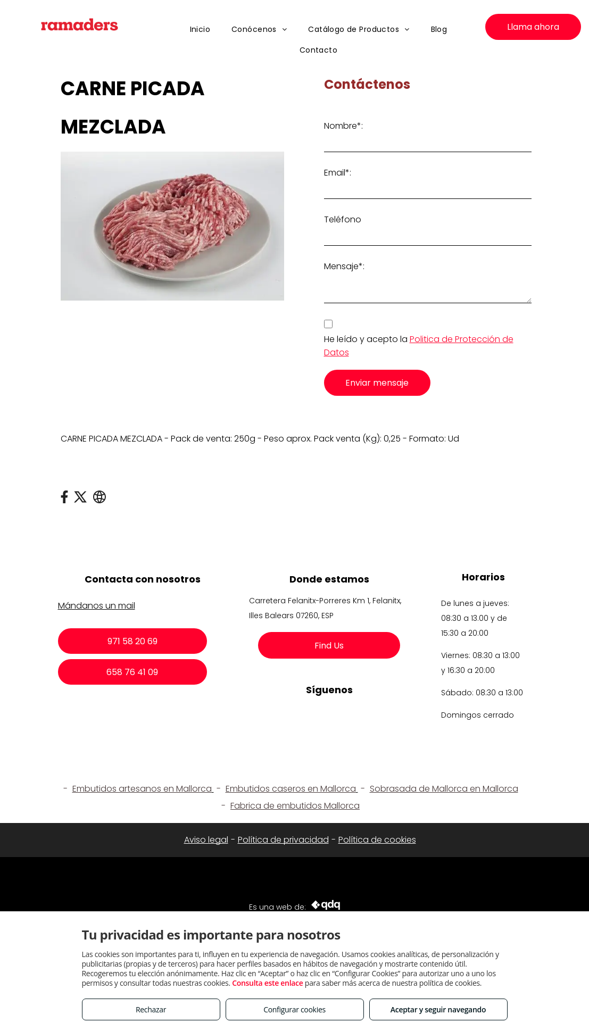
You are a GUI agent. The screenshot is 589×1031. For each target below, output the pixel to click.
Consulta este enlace (267, 983)
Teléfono (342, 219)
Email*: (337, 173)
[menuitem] (200, 29)
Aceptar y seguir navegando (438, 1009)
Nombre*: (343, 126)
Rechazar (151, 1009)
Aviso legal (206, 840)
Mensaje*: (344, 266)
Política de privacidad (283, 840)
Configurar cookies (294, 1009)
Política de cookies (377, 840)
